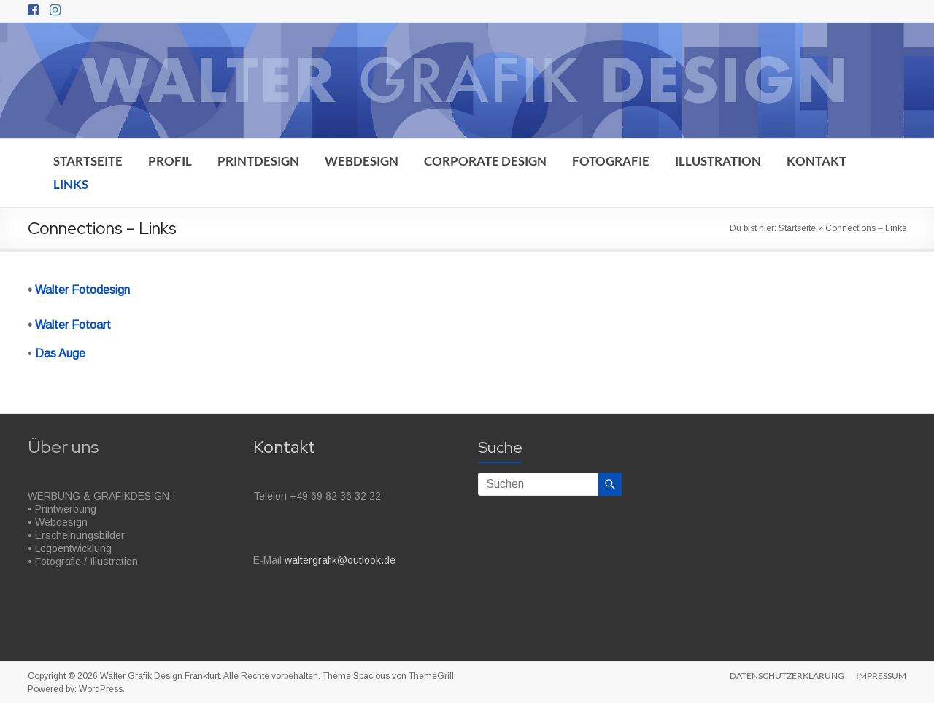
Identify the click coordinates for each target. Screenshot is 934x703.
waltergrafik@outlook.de (340, 560)
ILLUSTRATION (718, 160)
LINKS (70, 184)
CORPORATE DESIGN (485, 160)
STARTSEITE (88, 160)
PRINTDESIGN (258, 160)
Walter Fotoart (73, 325)
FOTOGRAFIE (610, 160)
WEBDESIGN (361, 160)
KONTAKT (816, 160)
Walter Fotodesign (82, 290)
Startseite (797, 228)
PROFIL (170, 160)
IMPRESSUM (881, 675)
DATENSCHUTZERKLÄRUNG (787, 675)
